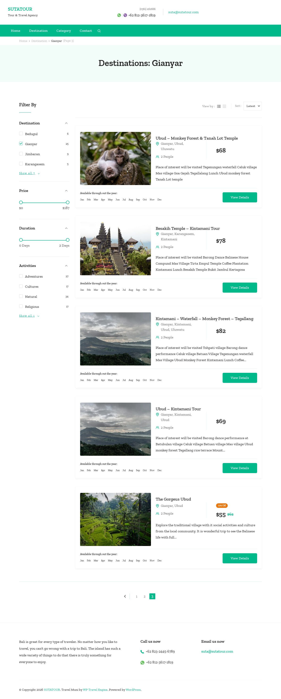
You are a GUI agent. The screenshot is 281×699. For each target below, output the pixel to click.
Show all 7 (27, 173)
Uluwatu (167, 149)
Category (63, 30)
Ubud (178, 143)
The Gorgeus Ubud (173, 499)
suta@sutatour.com (183, 12)
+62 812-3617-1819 (141, 15)
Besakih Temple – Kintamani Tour (188, 228)
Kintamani (169, 239)
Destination (38, 30)
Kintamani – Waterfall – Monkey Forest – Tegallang (204, 318)
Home (15, 30)
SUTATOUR (20, 9)
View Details (240, 197)
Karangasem (184, 234)
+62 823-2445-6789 (160, 651)
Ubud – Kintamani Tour (178, 409)
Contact (86, 30)
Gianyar (167, 143)
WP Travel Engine (95, 689)
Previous (127, 596)
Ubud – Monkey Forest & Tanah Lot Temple (197, 138)
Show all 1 (27, 316)
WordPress (133, 689)
